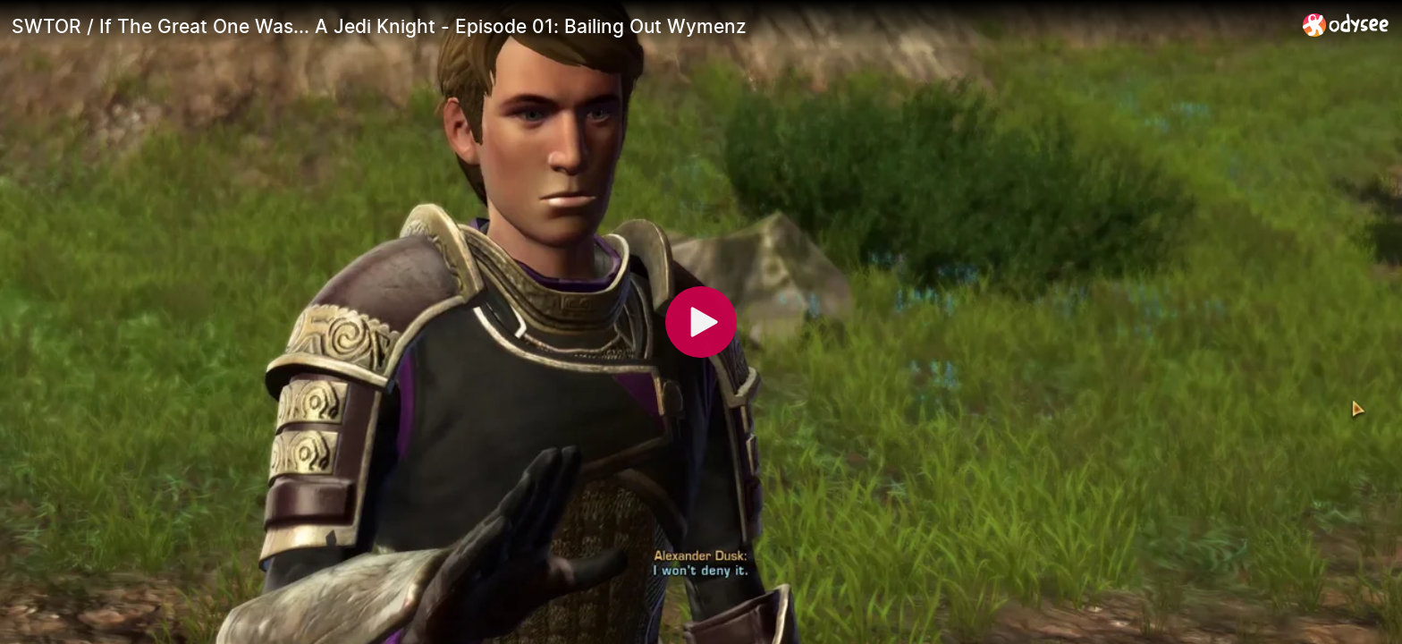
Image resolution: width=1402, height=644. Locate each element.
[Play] (701, 322)
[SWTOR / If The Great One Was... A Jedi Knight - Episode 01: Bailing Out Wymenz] (650, 26)
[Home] (1346, 24)
